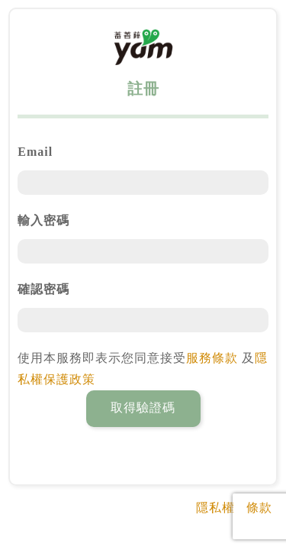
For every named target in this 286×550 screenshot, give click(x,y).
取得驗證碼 (143, 407)
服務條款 (212, 357)
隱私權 (215, 507)
